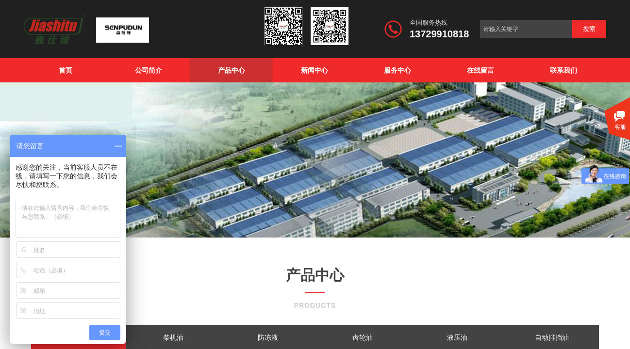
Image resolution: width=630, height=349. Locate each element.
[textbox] (526, 29)
